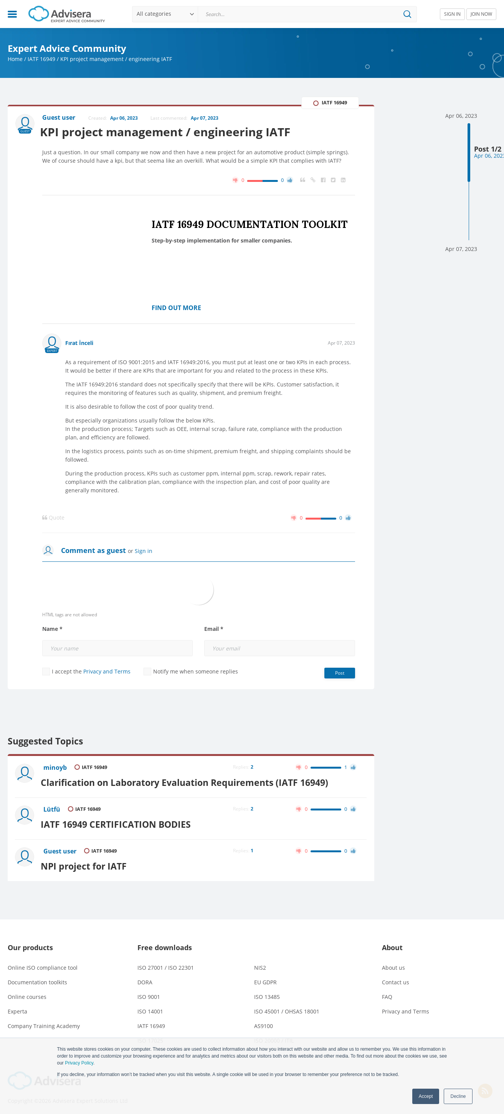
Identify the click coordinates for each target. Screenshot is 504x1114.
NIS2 (260, 963)
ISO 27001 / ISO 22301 (165, 963)
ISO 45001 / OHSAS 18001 (286, 1007)
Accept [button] (426, 1096)
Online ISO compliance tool (43, 963)
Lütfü (52, 808)
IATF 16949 (41, 59)
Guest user (60, 849)
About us (393, 963)
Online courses (27, 992)
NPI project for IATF (87, 862)
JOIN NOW (481, 14)
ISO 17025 (150, 1036)
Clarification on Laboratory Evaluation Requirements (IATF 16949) (188, 782)
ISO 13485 (267, 992)
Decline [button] (458, 1096)
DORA (144, 978)
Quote (53, 518)
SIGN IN (452, 14)
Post (339, 673)
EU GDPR (265, 978)
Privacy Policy (79, 1063)
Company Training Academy (44, 1021)
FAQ (387, 992)
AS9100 (263, 1021)
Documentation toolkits (37, 978)
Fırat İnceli (79, 343)
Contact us (395, 978)
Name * (52, 629)
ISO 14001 (150, 1007)
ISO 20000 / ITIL (274, 1036)
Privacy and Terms (107, 672)
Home (15, 59)
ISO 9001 (148, 992)
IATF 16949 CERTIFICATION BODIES (119, 822)
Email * (213, 629)
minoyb (56, 768)
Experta (17, 1007)
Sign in (143, 551)
